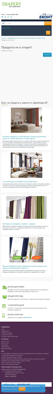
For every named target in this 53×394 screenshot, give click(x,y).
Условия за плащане (6, 334)
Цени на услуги (5, 341)
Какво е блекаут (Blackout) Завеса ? (10, 364)
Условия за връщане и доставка (9, 336)
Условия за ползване (6, 332)
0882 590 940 (5, 28)
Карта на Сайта (5, 346)
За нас (3, 329)
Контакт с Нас (5, 343)
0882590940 (27, 317)
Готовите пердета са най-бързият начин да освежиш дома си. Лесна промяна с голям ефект (24, 137)
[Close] (43, 386)
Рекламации (4, 345)
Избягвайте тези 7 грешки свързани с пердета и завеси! (15, 360)
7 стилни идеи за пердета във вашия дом (20, 181)
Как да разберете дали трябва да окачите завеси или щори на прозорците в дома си (25, 267)
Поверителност (5, 331)
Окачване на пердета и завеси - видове (19, 224)
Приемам (22, 389)
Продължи (47, 54)
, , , (12, 371)
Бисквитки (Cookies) (6, 348)
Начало (3, 38)
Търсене (48, 23)
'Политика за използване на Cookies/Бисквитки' (14, 386)
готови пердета (7, 392)
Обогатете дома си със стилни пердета (11, 362)
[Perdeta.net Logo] (11, 5)
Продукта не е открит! (7, 40)
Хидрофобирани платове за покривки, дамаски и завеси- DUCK (26, 38)
